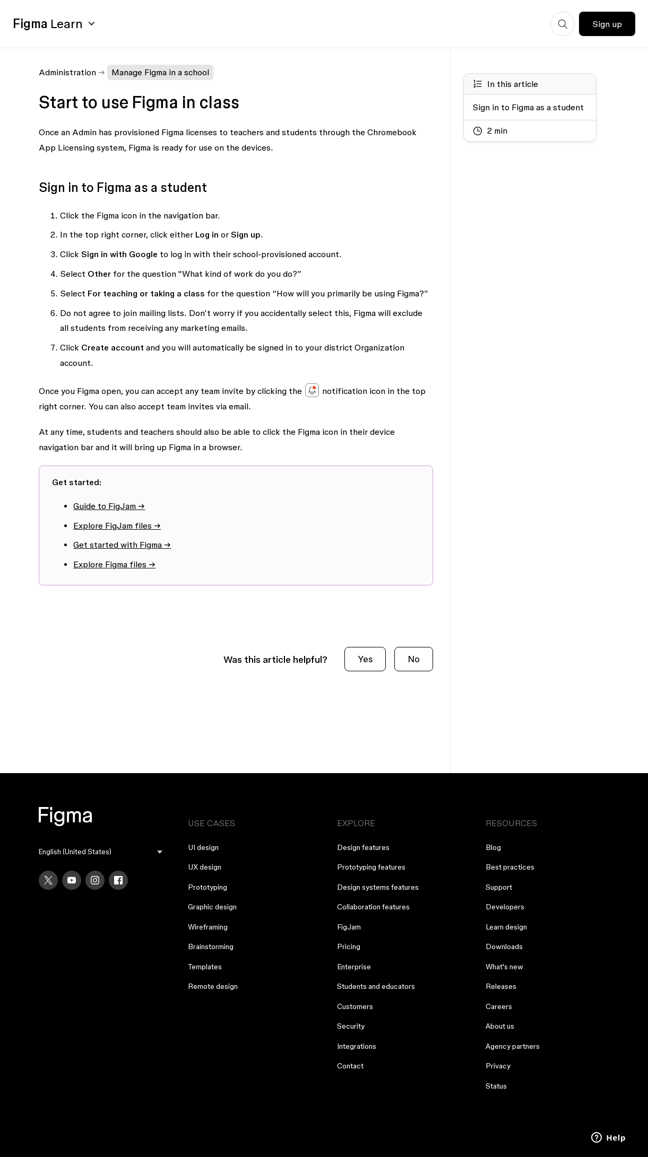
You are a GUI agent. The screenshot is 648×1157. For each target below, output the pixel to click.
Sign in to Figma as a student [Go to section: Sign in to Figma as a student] (528, 107)
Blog (493, 847)
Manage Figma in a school (160, 72)
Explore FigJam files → (117, 525)
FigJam (349, 927)
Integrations (356, 1046)
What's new (504, 966)
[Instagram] (95, 880)
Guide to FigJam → (109, 506)
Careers (499, 1006)
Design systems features (378, 887)
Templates (205, 966)
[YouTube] (71, 880)
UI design (203, 847)
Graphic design (212, 906)
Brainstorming (211, 946)
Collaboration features (373, 906)
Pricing (348, 946)
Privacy (498, 1066)
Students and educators (376, 986)
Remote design (213, 986)
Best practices (510, 867)
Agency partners (513, 1046)
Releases (501, 986)
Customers (355, 1006)
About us (500, 1026)
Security (351, 1026)
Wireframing (208, 927)
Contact (350, 1066)
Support (499, 887)
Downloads (504, 946)
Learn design (506, 927)
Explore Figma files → (114, 564)
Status (496, 1086)
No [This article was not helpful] (414, 659)
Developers (505, 906)
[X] (48, 880)
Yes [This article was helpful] (365, 659)
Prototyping (207, 887)
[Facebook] (118, 880)
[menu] (100, 852)
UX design (204, 867)
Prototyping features (371, 867)
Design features (363, 847)
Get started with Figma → (122, 544)
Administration (67, 72)
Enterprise (354, 966)
